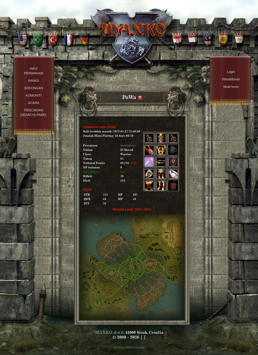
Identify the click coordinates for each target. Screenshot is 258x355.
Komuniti (33, 95)
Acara (33, 103)
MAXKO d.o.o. (109, 332)
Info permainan (33, 71)
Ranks (33, 80)
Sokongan (33, 88)
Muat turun (231, 86)
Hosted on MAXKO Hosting (129, 347)
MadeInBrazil (127, 145)
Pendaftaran (231, 79)
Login (231, 72)
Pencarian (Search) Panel (33, 112)
